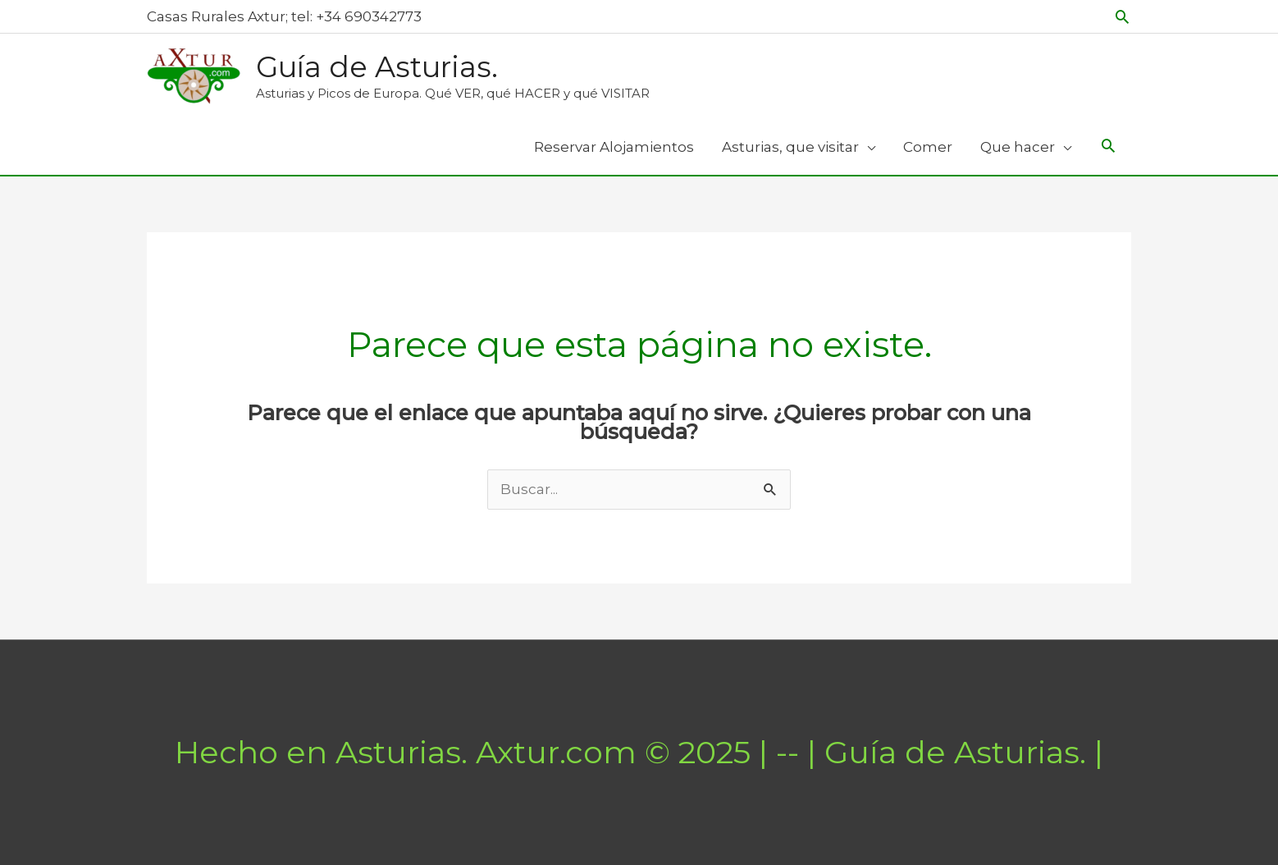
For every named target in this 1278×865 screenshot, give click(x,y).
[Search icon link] (1108, 147)
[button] (1122, 16)
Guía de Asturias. (377, 67)
